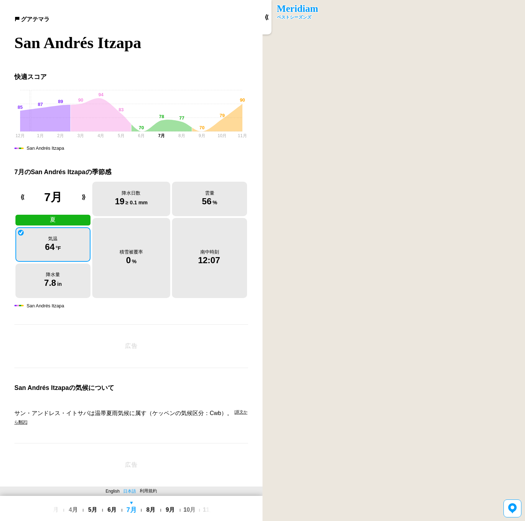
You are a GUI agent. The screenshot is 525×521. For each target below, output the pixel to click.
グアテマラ (32, 19)
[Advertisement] (131, 346)
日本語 (129, 491)
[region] (393, 260)
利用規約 (148, 490)
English (113, 491)
